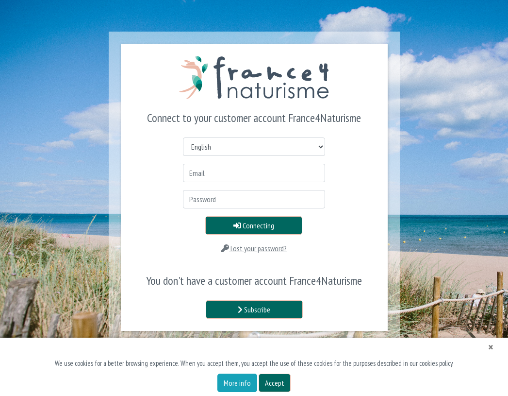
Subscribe (254, 309)
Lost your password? (254, 248)
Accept (274, 383)
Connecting (253, 225)
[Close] (490, 347)
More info (237, 383)
